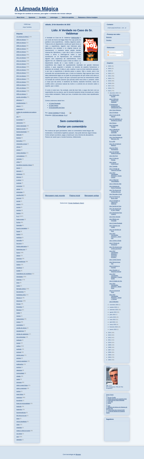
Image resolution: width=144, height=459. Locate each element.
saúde (18, 379)
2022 (109, 73)
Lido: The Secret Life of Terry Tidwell (115, 209)
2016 (109, 88)
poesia (18, 343)
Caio (109, 405)
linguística (19, 307)
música (18, 322)
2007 (109, 350)
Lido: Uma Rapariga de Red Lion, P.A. (115, 138)
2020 (109, 78)
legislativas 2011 (21, 294)
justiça (18, 285)
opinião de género (21, 328)
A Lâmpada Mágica (36, 8)
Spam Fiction (110, 394)
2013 (109, 335)
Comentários (111, 55)
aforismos (19, 100)
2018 (109, 83)
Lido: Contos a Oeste (115, 240)
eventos (18, 210)
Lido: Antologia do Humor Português (115, 187)
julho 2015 (113, 314)
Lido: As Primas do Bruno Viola (114, 197)
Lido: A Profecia (113, 112)
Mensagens (111, 52)
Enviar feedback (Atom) (76, 203)
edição (18, 189)
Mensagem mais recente (55, 196)
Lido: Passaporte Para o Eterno (115, 213)
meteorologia (20, 319)
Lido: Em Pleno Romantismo (113, 148)
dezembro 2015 (114, 93)
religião (18, 376)
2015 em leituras (57, 115)
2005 (109, 354)
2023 (109, 71)
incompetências (20, 261)
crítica (18, 162)
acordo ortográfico (21, 97)
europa (18, 207)
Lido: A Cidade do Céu (115, 281)
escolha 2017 (20, 195)
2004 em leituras (21, 42)
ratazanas (19, 370)
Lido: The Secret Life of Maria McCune (115, 191)
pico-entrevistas (20, 337)
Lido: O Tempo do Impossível (114, 243)
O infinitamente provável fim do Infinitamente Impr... (115, 106)
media (18, 313)
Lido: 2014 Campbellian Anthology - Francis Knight (115, 276)
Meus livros (20, 17)
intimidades (19, 276)
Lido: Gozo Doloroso (115, 110)
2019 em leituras (21, 82)
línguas (18, 304)
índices (18, 264)
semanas (19, 382)
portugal (18, 352)
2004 (109, 357)
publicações (19, 364)
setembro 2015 (114, 309)
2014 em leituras (21, 67)
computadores (20, 156)
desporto (18, 171)
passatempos (20, 331)
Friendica (108, 40)
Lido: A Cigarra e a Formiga (114, 266)
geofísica (19, 237)
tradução (18, 406)
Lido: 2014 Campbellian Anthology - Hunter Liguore (115, 175)
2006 (109, 352)
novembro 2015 (114, 304)
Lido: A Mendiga (113, 301)
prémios (18, 358)
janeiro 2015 (113, 329)
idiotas (18, 255)
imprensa (19, 258)
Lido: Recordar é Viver (115, 194)
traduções (19, 409)
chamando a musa (21, 144)
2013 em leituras (21, 64)
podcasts (19, 340)
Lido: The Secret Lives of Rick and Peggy (115, 247)
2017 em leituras (21, 76)
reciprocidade (20, 373)
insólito (18, 270)
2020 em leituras (21, 85)
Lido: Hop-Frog (113, 156)
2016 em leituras (21, 73)
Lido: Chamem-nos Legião (114, 226)
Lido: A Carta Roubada (115, 223)
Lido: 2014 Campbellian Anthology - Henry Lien (115, 236)
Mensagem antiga (92, 196)
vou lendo (19, 433)
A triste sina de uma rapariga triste (117, 399)
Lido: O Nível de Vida (115, 183)
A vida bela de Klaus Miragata (116, 400)
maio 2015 (113, 319)
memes (18, 316)
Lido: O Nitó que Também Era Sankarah (113, 100)
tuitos (17, 418)
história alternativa (21, 246)
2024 (109, 68)
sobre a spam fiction (22, 385)
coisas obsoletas (21, 153)
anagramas (19, 109)
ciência (18, 147)
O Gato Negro (53, 105)
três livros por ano (21, 415)
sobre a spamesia (21, 388)
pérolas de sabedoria (22, 334)
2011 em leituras (21, 57)
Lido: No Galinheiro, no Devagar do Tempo (115, 119)
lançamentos (20, 291)
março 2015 (113, 324)
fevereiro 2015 (114, 327)
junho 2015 (113, 317)
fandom (18, 213)
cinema (18, 150)
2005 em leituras (21, 45)
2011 (109, 340)
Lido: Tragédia (113, 166)
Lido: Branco (112, 123)
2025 (109, 66)
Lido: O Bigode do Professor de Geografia (114, 131)
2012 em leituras (21, 61)
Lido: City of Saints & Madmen (115, 144)
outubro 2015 (113, 307)
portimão (18, 349)
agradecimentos (20, 103)
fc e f (65, 115)
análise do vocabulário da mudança (26, 112)
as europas (19, 119)
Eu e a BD (112, 141)
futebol (18, 234)
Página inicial (74, 196)
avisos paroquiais (21, 125)
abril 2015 (112, 322)
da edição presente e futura (24, 165)
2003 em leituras (21, 39)
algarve (18, 106)
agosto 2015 (113, 312)
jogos (17, 282)
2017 (109, 85)
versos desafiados (21, 421)
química (18, 367)
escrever (18, 198)
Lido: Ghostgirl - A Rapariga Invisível (115, 270)
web (17, 436)
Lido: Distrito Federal (115, 135)
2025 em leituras (21, 94)
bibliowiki (19, 134)
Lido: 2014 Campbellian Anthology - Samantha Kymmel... (113, 254)
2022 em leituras (21, 91)
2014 (109, 332)
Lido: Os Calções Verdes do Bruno (114, 152)
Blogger (78, 454)
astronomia (19, 122)
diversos (18, 177)
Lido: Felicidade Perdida (113, 126)
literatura (18, 310)
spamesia (19, 397)
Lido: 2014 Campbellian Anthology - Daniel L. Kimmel (115, 297)
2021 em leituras (21, 88)
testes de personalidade (23, 403)
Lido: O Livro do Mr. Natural (114, 115)
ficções (18, 222)
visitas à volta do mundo (23, 430)
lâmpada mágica (21, 288)
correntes (19, 159)
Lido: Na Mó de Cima (115, 206)
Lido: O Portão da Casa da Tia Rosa (115, 169)
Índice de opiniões (68, 17)
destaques (19, 174)
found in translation (21, 228)
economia (19, 186)
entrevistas (19, 192)
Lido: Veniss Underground (113, 163)
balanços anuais (21, 128)
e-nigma (18, 180)
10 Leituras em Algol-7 (22, 36)
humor (18, 252)
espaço (18, 204)
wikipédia (19, 439)
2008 (109, 347)
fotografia (19, 225)
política (18, 346)
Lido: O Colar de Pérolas (113, 159)
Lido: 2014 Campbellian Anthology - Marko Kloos (115, 286)
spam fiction (19, 394)
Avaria (109, 403)
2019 (109, 80)
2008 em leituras (21, 48)
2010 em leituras (21, 54)
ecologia (18, 183)
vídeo (18, 424)
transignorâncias (21, 412)
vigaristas (19, 427)
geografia (19, 240)
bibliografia (75, 37)
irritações (19, 279)
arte (17, 116)
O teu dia (110, 401)
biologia (18, 137)
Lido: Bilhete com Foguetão (114, 219)
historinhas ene (20, 249)
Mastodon (109, 37)
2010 (109, 342)
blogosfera (19, 141)
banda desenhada (21, 131)
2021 (109, 76)
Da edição (42, 17)
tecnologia (19, 400)
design (18, 168)
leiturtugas (19, 301)
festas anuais (20, 219)
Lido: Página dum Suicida (114, 95)
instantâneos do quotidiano (24, 273)
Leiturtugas (54, 17)
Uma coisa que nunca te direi (116, 410)
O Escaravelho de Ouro (57, 107)
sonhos (18, 391)
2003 (109, 359)
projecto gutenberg (21, 361)
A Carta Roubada (54, 103)
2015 (109, 90)
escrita (18, 201)
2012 (109, 337)
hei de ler (19, 243)
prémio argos (20, 355)
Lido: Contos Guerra (115, 259)
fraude (18, 231)
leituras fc (19, 297)
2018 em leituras (21, 79)
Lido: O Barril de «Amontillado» (114, 180)
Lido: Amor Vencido (114, 216)
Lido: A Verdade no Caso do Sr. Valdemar (114, 202)
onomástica (19, 325)
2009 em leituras (21, 51)
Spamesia (32, 17)
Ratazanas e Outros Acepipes (88, 17)
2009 (109, 345)
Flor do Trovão (112, 397)
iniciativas (19, 267)
